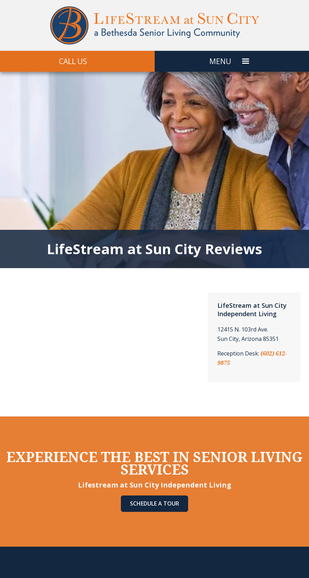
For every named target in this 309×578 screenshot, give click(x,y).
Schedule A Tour (154, 503)
